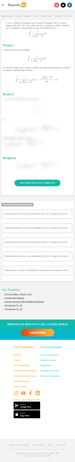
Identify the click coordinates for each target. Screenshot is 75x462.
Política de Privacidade (19, 445)
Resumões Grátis (21, 381)
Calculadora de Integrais (25, 371)
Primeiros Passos (48, 360)
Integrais (27, 16)
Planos (51, 445)
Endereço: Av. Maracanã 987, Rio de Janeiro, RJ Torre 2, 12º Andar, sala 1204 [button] (37, 454)
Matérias (18, 355)
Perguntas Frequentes (50, 376)
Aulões (17, 360)
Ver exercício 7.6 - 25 (13, 305)
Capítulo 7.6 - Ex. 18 (63, 16)
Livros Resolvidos (22, 365)
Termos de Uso (38, 445)
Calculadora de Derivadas (26, 376)
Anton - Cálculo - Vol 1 (43, 16)
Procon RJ (61, 445)
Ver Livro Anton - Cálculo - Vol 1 (18, 294)
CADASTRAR (37, 332)
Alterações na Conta (49, 371)
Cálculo (18, 16)
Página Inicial (6, 16)
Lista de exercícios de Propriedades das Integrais (24, 302)
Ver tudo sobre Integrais (14, 298)
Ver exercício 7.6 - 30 (13, 309)
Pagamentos (45, 365)
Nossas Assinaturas (49, 355)
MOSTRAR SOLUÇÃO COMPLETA (37, 183)
